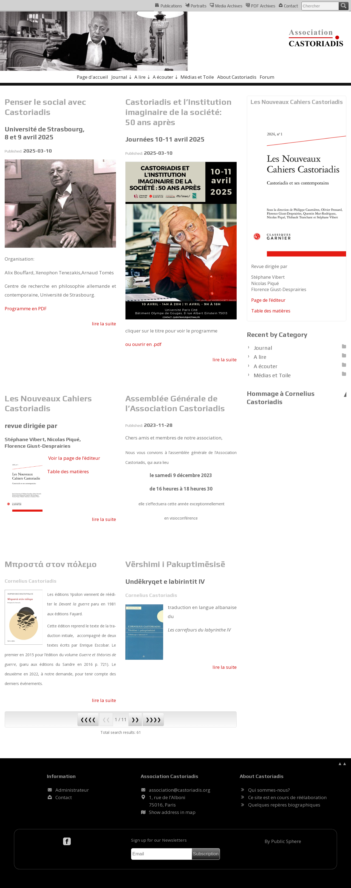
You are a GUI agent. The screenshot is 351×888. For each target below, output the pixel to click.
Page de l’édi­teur (268, 300)
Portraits (195, 5)
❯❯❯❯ (153, 719)
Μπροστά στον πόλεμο (51, 564)
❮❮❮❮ (88, 719)
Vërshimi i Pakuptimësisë (175, 564)
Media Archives (226, 5)
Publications (168, 5)
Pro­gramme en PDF (26, 308)
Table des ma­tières (68, 471)
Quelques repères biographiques (284, 805)
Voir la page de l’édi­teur (74, 458)
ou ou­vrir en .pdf (143, 344)
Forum (267, 77)
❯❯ (135, 719)
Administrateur (72, 790)
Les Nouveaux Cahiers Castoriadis (48, 403)
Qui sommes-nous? (269, 790)
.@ (179, 790)
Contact (288, 5)
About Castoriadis (236, 77)
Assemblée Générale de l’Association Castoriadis (175, 403)
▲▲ (342, 763)
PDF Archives (260, 5)
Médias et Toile (197, 77)
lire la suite (104, 323)
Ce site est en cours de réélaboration (287, 797)
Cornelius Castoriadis (30, 581)
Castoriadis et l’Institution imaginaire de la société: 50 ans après (178, 112)
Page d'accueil (92, 77)
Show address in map (172, 812)
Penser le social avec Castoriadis (45, 107)
